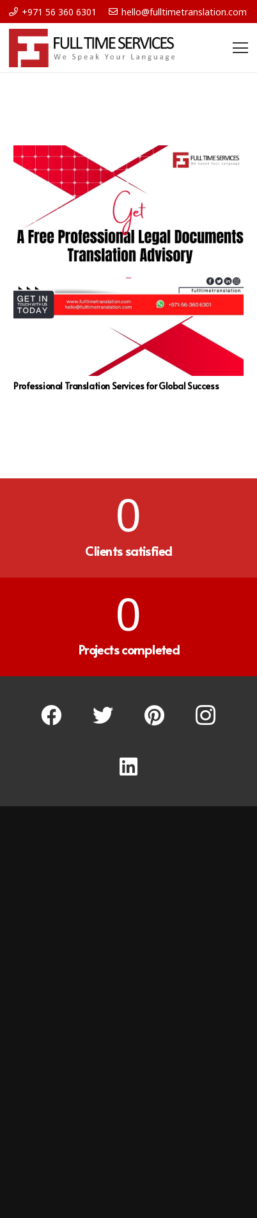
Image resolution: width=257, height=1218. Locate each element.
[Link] (92, 48)
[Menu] (240, 48)
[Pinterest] (154, 716)
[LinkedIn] (129, 767)
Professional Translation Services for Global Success (116, 386)
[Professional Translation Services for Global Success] (128, 260)
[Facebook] (51, 716)
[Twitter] (103, 716)
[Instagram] (206, 716)
